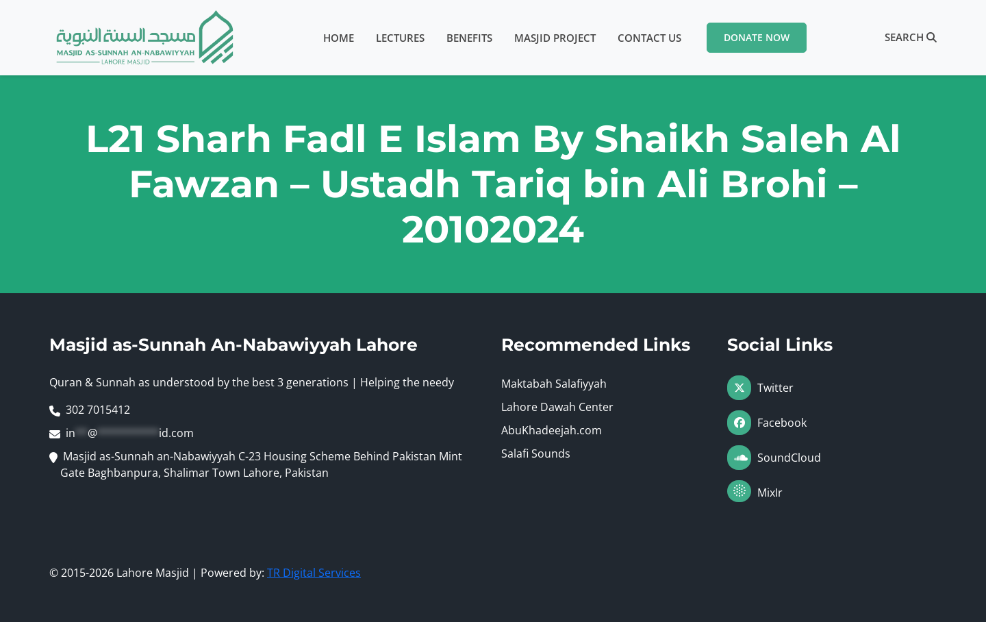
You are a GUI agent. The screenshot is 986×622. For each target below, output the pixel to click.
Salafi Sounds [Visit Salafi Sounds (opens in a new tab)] (535, 453)
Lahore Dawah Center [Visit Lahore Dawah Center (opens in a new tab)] (557, 406)
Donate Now (756, 37)
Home (338, 38)
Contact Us (649, 38)
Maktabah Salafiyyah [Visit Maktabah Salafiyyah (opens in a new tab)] (554, 383)
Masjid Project (555, 38)
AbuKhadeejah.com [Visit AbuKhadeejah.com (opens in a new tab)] (551, 430)
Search (911, 37)
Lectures (400, 38)
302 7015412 (98, 409)
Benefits (469, 38)
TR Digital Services (314, 572)
